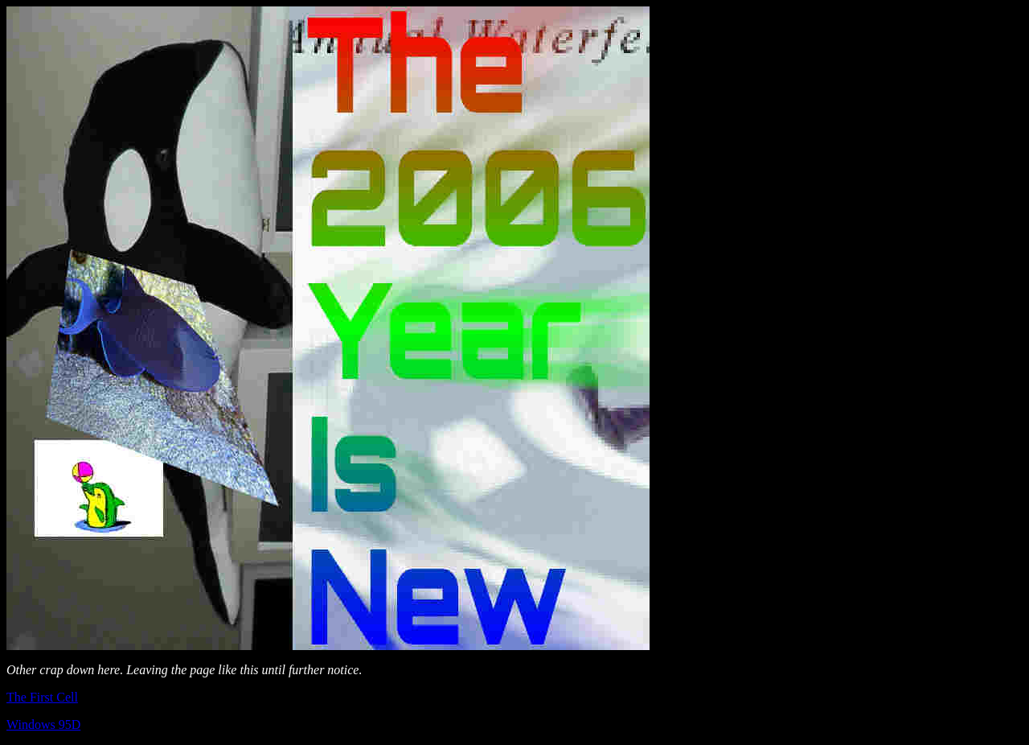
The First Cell (42, 697)
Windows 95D (43, 724)
